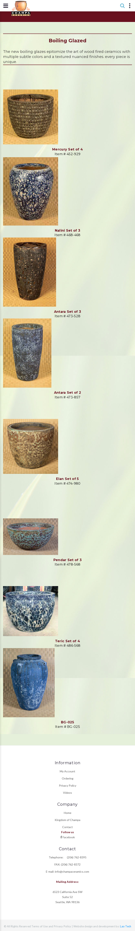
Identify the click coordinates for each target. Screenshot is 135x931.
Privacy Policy (67, 785)
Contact (67, 827)
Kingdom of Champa (67, 820)
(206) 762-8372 (71, 864)
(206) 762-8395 (75, 857)
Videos (67, 792)
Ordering (67, 778)
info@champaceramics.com (72, 871)
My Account (67, 771)
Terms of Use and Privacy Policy (51, 926)
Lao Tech (125, 926)
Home (67, 812)
